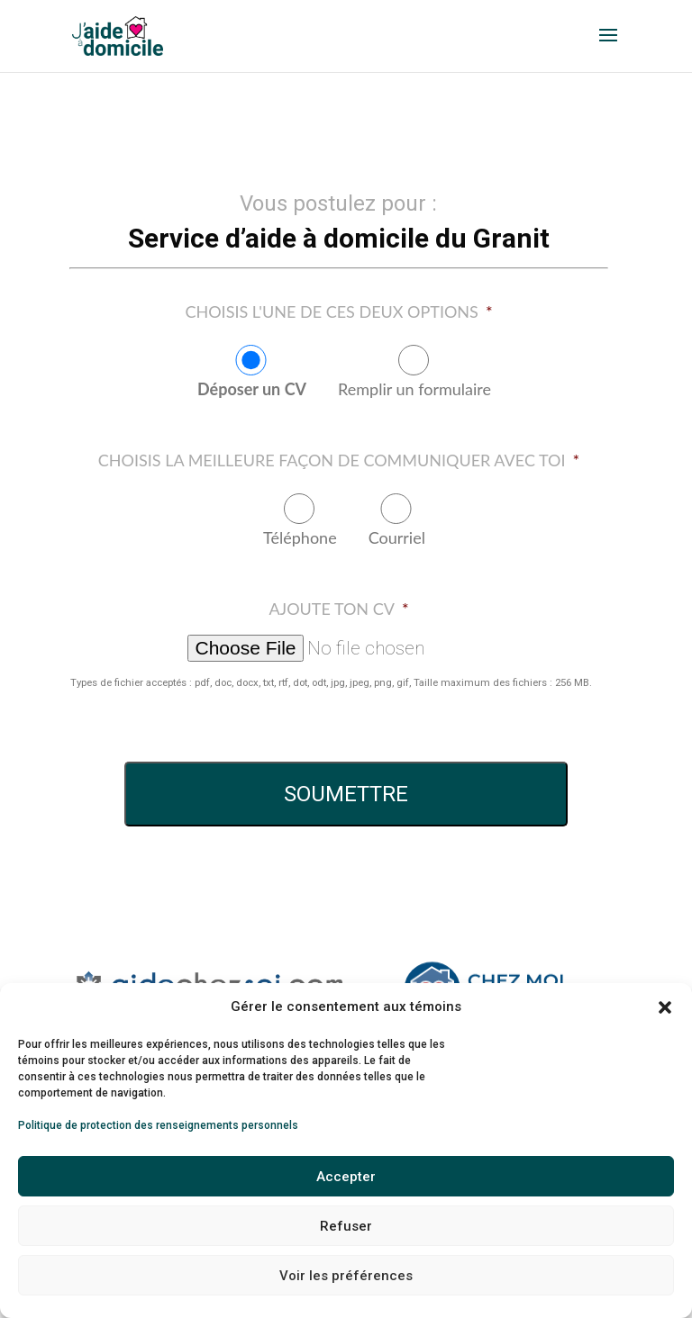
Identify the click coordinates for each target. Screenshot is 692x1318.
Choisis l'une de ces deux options (338, 311)
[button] (665, 1007)
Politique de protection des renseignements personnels (158, 1125)
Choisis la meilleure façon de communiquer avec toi (338, 460)
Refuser (346, 1226)
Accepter (346, 1177)
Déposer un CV (251, 389)
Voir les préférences (346, 1276)
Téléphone (300, 537)
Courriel (397, 537)
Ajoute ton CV (338, 608)
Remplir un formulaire (414, 389)
